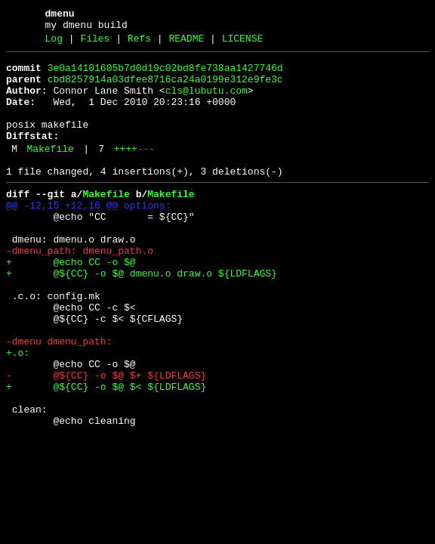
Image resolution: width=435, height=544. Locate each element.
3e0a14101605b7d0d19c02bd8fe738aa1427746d (165, 75)
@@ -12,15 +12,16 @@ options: (88, 235)
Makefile (49, 171)
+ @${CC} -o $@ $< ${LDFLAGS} (106, 452)
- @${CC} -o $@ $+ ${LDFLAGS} (106, 439)
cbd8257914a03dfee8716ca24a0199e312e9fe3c (165, 88)
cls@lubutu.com (206, 102)
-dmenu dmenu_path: (59, 398)
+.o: (17, 412)
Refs (139, 43)
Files (95, 43)
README (186, 43)
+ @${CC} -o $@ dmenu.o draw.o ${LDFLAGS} (141, 316)
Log (54, 43)
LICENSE (243, 43)
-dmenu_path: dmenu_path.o (79, 289)
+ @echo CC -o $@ (71, 303)
